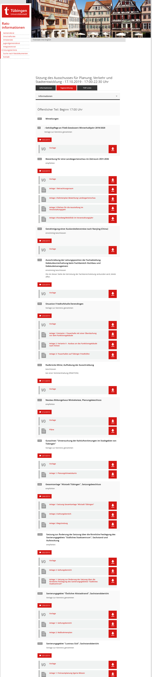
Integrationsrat (9, 46)
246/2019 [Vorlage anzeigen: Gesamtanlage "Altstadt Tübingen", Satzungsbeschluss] (46, 496)
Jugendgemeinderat (11, 43)
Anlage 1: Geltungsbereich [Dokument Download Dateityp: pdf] (60, 623)
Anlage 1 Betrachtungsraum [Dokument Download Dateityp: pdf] (61, 188)
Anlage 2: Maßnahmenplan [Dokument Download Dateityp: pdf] (60, 632)
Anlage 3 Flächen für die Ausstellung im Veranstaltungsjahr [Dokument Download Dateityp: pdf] (66, 208)
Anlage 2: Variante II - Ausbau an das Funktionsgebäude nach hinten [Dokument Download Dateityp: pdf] (73, 345)
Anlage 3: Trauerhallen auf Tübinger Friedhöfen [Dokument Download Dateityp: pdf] (69, 354)
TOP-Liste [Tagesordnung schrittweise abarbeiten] (87, 88)
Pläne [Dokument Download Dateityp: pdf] (51, 430)
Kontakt (6, 57)
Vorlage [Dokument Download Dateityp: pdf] (52, 148)
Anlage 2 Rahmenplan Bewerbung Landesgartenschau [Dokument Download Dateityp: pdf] (72, 198)
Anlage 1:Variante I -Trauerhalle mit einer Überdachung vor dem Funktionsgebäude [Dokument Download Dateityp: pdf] (73, 334)
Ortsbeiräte (8, 40)
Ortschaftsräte (9, 36)
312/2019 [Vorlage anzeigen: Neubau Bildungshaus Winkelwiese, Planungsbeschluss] (46, 412)
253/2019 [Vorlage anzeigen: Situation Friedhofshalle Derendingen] (46, 316)
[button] (113, 149)
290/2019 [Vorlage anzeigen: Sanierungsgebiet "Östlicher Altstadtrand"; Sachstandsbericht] (46, 605)
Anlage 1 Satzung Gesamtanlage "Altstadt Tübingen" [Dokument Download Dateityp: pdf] (71, 504)
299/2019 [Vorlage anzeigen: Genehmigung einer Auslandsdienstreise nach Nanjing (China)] (46, 241)
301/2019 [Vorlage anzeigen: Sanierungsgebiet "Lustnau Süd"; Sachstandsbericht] (46, 655)
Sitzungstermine (10, 50)
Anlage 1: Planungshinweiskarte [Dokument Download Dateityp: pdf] (63, 473)
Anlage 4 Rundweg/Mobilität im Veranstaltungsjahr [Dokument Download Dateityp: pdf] (71, 218)
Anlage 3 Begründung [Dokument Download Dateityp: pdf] (58, 523)
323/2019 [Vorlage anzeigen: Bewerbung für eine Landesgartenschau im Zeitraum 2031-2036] (46, 171)
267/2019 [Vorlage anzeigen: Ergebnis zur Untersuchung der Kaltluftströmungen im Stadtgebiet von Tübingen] (46, 455)
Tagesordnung (66, 88)
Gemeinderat (8, 33)
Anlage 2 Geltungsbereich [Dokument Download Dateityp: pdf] (60, 514)
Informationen (46, 88)
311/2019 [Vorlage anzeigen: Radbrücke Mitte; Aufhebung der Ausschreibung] (46, 381)
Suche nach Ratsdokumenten (15, 53)
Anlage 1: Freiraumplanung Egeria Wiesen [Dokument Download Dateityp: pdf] (67, 673)
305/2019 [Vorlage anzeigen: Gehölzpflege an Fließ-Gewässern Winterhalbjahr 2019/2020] (46, 140)
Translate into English (42, 39)
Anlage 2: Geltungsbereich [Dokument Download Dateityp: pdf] (60, 570)
